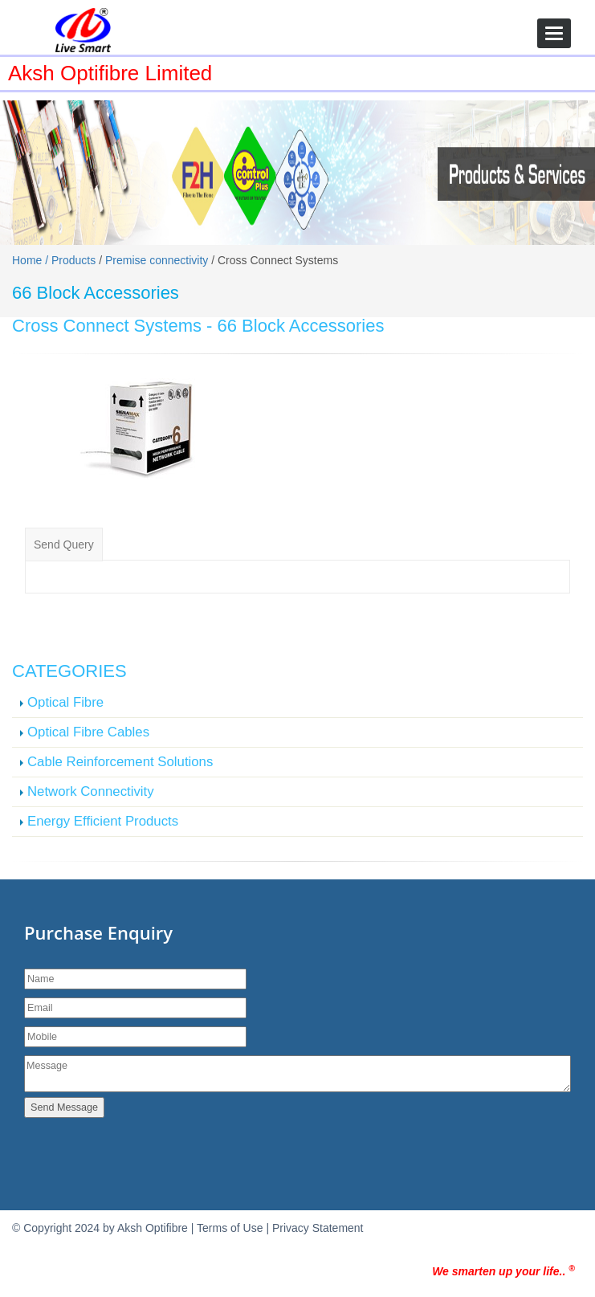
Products (73, 260)
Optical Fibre (65, 702)
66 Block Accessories (301, 326)
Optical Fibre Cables (88, 732)
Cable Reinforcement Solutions (120, 761)
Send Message (64, 1107)
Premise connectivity (156, 260)
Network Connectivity (90, 791)
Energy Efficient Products (102, 821)
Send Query (64, 544)
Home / (31, 260)
